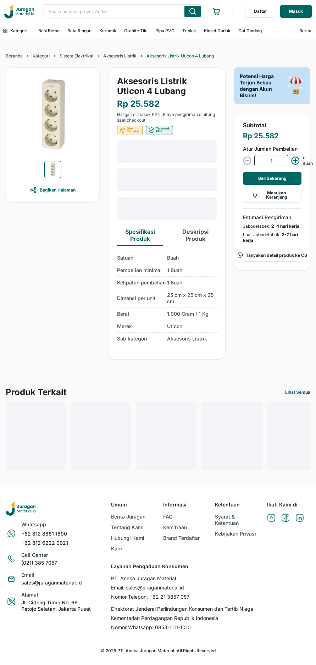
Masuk (296, 11)
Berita (305, 30)
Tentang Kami (127, 527)
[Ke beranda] (19, 11)
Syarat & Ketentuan (227, 520)
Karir (116, 548)
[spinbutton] (271, 160)
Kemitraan (175, 527)
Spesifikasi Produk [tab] (140, 235)
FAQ (168, 517)
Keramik (107, 30)
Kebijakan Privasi (235, 534)
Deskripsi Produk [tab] (195, 235)
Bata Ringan (79, 30)
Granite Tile (136, 30)
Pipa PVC (164, 30)
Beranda (14, 56)
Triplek (189, 30)
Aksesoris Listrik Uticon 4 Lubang (180, 56)
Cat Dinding (250, 30)
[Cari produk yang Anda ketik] (192, 11)
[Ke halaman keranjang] (216, 11)
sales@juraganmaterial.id (155, 587)
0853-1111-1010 (173, 627)
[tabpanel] (167, 298)
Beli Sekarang (272, 178)
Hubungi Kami (127, 538)
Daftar (260, 11)
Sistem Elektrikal (76, 56)
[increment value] (295, 160)
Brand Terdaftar (181, 538)
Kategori (15, 30)
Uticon (174, 326)
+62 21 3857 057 (169, 597)
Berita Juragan (128, 517)
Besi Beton (49, 30)
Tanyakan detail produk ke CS (272, 255)
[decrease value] (247, 160)
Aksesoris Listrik (120, 56)
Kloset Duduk (217, 30)
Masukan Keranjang (269, 195)
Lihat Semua (297, 392)
